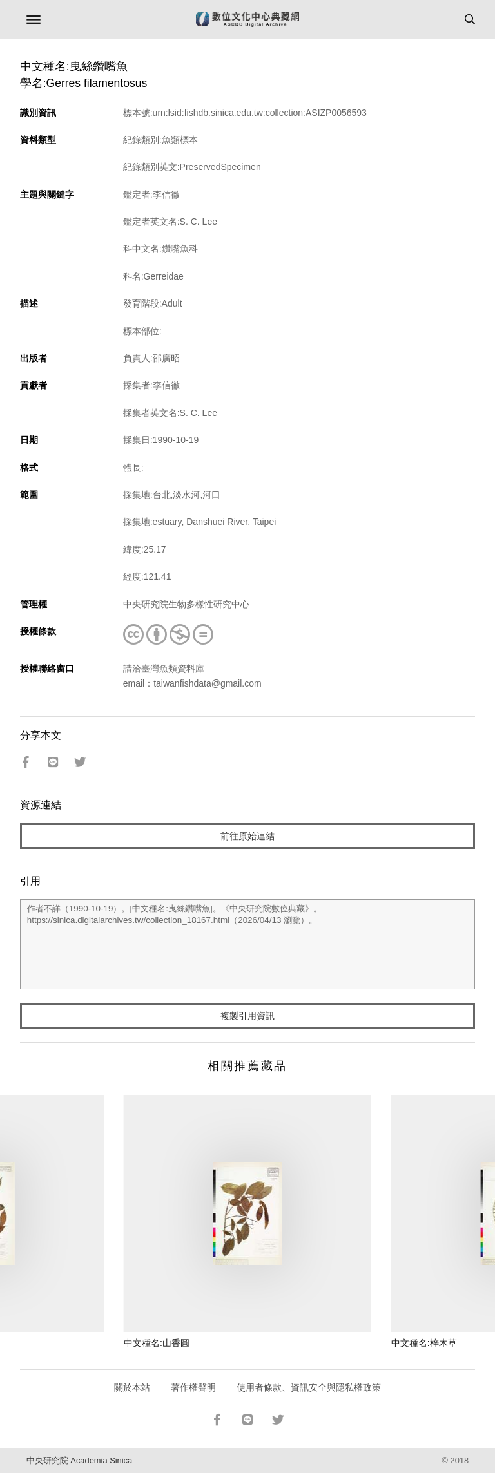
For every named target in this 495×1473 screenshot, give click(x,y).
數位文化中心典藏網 (247, 19)
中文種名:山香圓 (156, 1343)
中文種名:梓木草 (424, 1343)
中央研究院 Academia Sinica (79, 1460)
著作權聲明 (193, 1387)
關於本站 (132, 1387)
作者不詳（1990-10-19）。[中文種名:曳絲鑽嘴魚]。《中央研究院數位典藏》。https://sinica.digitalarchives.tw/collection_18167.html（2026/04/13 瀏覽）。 (248, 944)
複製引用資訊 (247, 1016)
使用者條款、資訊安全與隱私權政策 (309, 1387)
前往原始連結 (247, 836)
